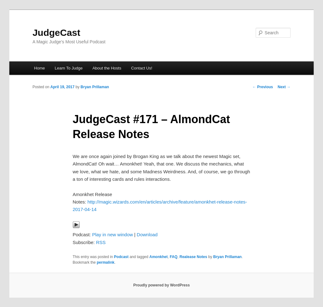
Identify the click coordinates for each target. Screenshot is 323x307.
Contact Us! (141, 68)
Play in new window (112, 234)
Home (39, 68)
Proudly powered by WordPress (161, 285)
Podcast (121, 257)
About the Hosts (106, 68)
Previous (262, 87)
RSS (101, 242)
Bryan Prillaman (94, 87)
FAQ (173, 257)
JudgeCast (56, 32)
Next (283, 87)
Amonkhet (158, 257)
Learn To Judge (69, 68)
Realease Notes (193, 257)
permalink (105, 262)
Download (147, 234)
